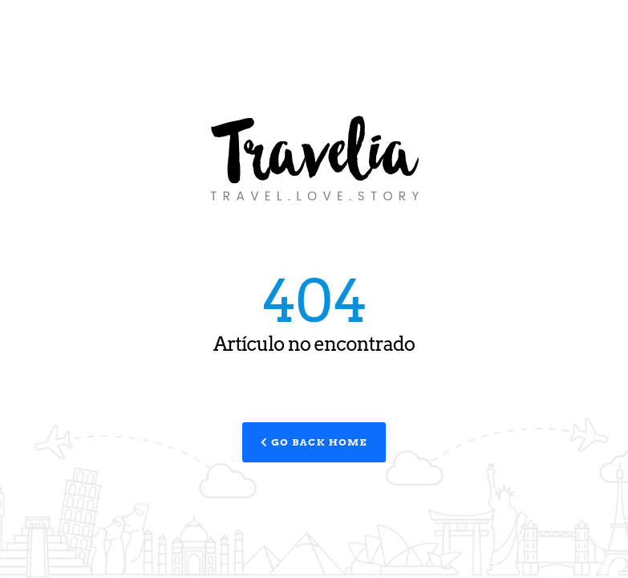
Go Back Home (314, 442)
